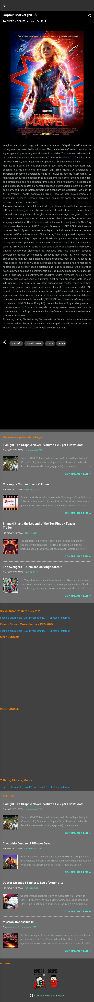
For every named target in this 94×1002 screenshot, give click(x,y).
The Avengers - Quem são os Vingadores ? (32, 567)
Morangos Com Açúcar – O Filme (26, 484)
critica (49, 343)
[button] (89, 16)
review (61, 343)
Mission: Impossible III (18, 922)
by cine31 (16, 343)
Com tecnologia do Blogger (47, 995)
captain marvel (34, 343)
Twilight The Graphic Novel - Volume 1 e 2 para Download (43, 445)
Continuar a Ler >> (78, 473)
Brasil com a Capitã (70, 157)
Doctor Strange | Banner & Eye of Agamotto (33, 882)
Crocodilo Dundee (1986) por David (27, 843)
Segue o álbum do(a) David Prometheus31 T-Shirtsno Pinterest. (35, 617)
